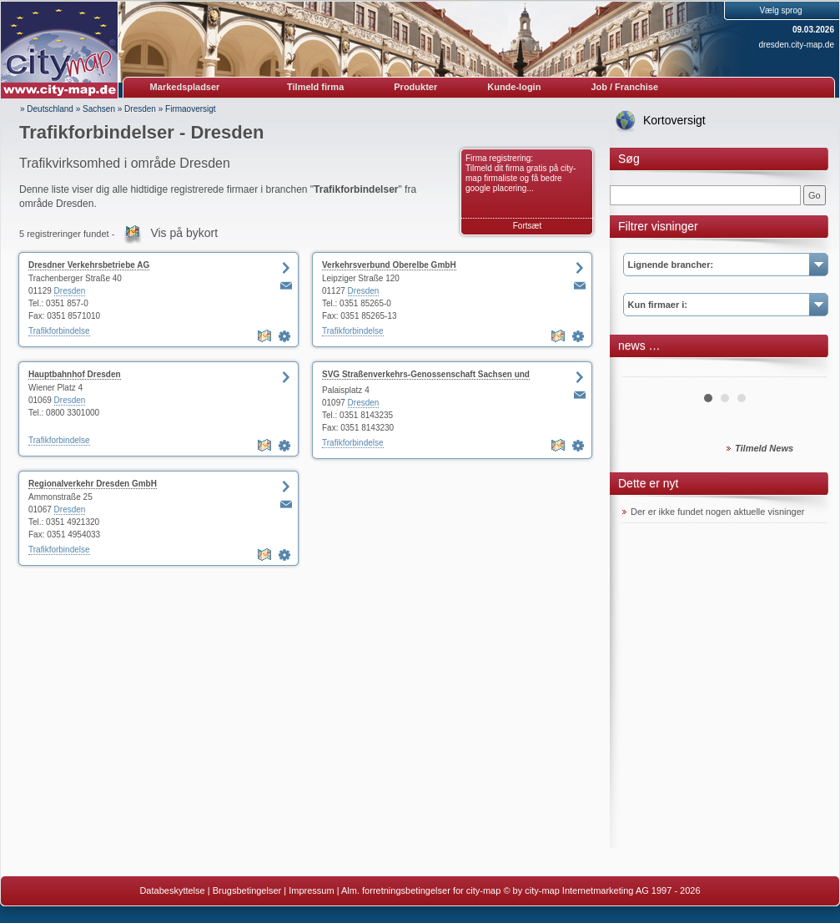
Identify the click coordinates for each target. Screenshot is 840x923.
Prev (644, 370)
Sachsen (99, 108)
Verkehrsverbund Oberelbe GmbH (389, 265)
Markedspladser (185, 87)
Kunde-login (514, 87)
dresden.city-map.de (796, 44)
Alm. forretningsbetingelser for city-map (420, 890)
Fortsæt (527, 225)
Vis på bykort (184, 233)
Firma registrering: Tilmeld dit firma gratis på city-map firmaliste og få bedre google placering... (520, 173)
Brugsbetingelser (247, 890)
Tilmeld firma (315, 87)
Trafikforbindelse (59, 330)
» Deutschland (46, 108)
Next (805, 370)
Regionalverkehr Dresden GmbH (92, 483)
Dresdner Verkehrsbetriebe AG (88, 265)
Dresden (140, 108)
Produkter (415, 87)
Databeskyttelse (171, 890)
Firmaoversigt (190, 108)
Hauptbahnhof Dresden (74, 374)
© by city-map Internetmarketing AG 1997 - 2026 (601, 890)
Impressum (311, 890)
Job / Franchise (624, 87)
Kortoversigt (674, 120)
